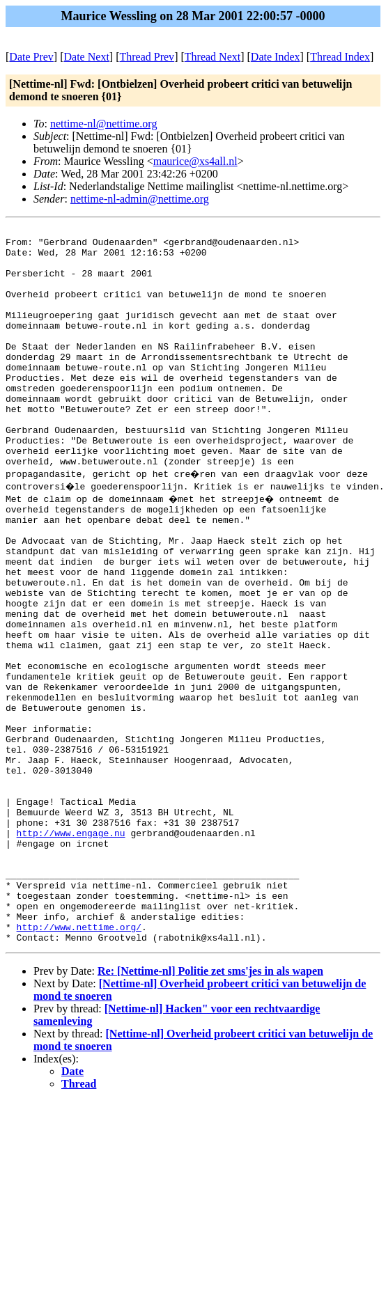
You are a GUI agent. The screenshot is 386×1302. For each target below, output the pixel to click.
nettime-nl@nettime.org (103, 124)
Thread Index (340, 57)
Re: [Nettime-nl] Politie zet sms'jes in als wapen (210, 1107)
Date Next (86, 57)
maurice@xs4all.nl (195, 161)
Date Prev (31, 57)
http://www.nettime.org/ (79, 1060)
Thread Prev (146, 57)
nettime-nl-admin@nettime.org (139, 199)
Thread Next (212, 57)
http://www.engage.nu (71, 947)
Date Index (275, 57)
